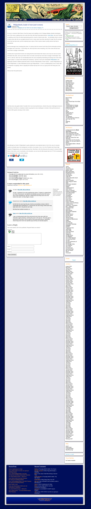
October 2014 (69, 329)
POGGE (68, 226)
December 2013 (69, 341)
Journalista (68, 195)
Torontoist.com (69, 247)
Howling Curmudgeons (71, 191)
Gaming (67, 104)
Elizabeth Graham (70, 83)
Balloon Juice (69, 170)
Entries (69, 447)
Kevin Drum (68, 200)
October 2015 (69, 314)
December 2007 (69, 431)
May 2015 (68, 320)
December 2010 (69, 386)
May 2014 (68, 335)
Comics (67, 100)
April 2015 (68, 321)
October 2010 (69, 389)
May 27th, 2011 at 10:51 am (26, 213)
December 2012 (69, 356)
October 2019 (69, 280)
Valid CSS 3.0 (48, 499)
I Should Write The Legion (72, 106)
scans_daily (68, 230)
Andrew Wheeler (70, 169)
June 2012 (68, 364)
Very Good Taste (70, 249)
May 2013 (68, 350)
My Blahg (68, 212)
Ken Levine (68, 197)
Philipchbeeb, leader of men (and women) (28, 25)
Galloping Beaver (70, 187)
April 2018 (68, 285)
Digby (67, 182)
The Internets (69, 116)
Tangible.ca (68, 234)
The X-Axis (68, 246)
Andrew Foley (69, 80)
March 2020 (68, 276)
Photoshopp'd (69, 114)
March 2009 (68, 412)
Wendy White (69, 90)
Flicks (67, 102)
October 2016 (69, 299)
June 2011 (68, 379)
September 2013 (70, 345)
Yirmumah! (68, 252)
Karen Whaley (69, 86)
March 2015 (68, 322)
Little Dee (68, 209)
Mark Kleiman (69, 210)
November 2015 (69, 312)
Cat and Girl (68, 174)
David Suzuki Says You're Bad (73, 101)
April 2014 (68, 336)
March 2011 (68, 382)
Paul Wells (68, 221)
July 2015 (68, 317)
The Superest (69, 245)
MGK (18, 26)
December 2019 (69, 279)
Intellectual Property (70, 107)
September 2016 (70, 300)
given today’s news (13, 484)
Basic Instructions (70, 171)
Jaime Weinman (69, 84)
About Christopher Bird (71, 132)
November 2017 (69, 291)
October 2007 (69, 434)
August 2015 (69, 316)
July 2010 (68, 392)
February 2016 (69, 309)
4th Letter (68, 167)
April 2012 (68, 366)
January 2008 (69, 430)
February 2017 (69, 294)
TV (42, 27)
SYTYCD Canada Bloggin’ (16, 178)
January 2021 (69, 271)
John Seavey (69, 194)
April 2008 (68, 426)
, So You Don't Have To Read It (73, 141)
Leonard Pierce (69, 204)
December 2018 (69, 284)
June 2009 (68, 409)
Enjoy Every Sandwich (71, 184)
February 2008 (69, 429)
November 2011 (69, 372)
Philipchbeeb (54, 59)
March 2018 (68, 286)
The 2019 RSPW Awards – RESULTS (18, 489)
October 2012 (69, 359)
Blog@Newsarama (70, 172)
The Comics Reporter (71, 237)
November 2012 (69, 357)
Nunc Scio (68, 216)
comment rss (21, 185)
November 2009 (69, 402)
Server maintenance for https (15, 469)
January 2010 (69, 400)
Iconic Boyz (50, 35)
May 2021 (68, 270)
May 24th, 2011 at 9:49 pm (24, 189)
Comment (9, 229)
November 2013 (69, 342)
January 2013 (69, 355)
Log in (67, 446)
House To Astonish (70, 190)
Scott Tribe (68, 232)
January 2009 (69, 415)
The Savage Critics (70, 244)
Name (9, 248)
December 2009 (69, 401)
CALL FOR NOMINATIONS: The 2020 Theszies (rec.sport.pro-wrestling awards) (20, 482)
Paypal (74, 260)
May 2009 (68, 410)
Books (67, 99)
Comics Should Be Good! (72, 177)
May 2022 (68, 267)
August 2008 (69, 421)
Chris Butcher (69, 175)
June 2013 (68, 349)
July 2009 (68, 407)
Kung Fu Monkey (70, 201)
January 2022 (69, 269)
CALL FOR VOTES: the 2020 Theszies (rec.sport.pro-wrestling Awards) (18, 479)
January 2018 (69, 289)
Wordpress (47, 500)
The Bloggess (69, 236)
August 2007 (69, 436)
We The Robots (69, 250)
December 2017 (69, 290)
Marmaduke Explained (71, 211)
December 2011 (69, 371)
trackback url (29, 185)
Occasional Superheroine (72, 219)
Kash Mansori (69, 196)
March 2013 (68, 352)
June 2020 (68, 275)
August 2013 (69, 346)
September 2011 (70, 375)
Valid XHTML (41, 499)
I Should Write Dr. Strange (72, 105)
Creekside (68, 179)
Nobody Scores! (69, 214)
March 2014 (68, 337)
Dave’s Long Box (70, 180)
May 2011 (68, 380)
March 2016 (68, 307)
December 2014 (69, 326)
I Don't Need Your (72, 133)
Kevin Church (69, 199)
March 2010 (68, 397)
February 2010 (69, 399)
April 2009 (68, 411)
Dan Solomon (69, 81)
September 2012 (70, 360)
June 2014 (68, 334)
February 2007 (69, 439)
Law (67, 110)
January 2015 (69, 325)
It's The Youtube (69, 109)
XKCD (67, 251)
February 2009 (69, 414)
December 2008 (69, 416)
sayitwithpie (68, 229)
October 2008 (69, 419)
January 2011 (69, 385)
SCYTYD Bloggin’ (13, 175)
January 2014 (69, 340)
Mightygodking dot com (46, 498)
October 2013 (69, 344)
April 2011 (68, 381)
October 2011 (69, 374)
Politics (67, 115)
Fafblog (67, 186)
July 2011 (68, 377)
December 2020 (69, 272)
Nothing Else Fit (69, 112)
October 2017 (69, 292)
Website (9, 254)
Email (9, 251)
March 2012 (68, 367)
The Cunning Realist (70, 239)
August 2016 (69, 301)
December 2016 (69, 296)
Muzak (67, 111)
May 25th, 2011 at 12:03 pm (29, 201)
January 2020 (69, 277)
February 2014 (69, 339)
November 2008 (69, 417)
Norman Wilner (69, 215)
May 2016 (68, 305)
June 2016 (68, 304)
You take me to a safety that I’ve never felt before (21, 174)
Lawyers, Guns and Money (72, 202)
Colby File (68, 176)
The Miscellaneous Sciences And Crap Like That (72, 118)
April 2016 (68, 306)
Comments (69, 448)
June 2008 (68, 424)
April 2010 (68, 396)
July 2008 (68, 422)
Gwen (14, 213)
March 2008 (68, 427)
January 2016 (69, 310)
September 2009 (70, 405)
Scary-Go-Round (70, 231)
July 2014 (68, 332)
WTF (67, 122)
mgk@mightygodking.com (71, 45)
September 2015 (70, 315)
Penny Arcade (69, 222)
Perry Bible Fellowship (71, 224)
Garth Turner (69, 189)
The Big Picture (69, 235)
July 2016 (68, 302)
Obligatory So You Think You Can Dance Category (29, 27)
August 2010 (69, 391)
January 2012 (69, 370)
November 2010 (69, 387)
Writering (68, 121)
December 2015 (69, 311)
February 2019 (69, 281)
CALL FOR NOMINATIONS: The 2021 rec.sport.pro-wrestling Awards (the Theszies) (19, 474)
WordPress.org (69, 450)
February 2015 (69, 324)
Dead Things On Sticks (71, 181)
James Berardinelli (70, 192)
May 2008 (68, 425)
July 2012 (68, 362)
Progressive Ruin (70, 227)
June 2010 (68, 394)
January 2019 (69, 282)
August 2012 (69, 361)
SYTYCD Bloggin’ (13, 176)
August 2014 (69, 331)
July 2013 (68, 347)
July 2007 (68, 437)
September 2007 (70, 435)
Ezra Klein (68, 185)
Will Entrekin (69, 89)
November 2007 (69, 432)
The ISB (68, 240)
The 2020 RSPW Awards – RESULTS (18, 476)
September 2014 (70, 330)
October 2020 (69, 274)
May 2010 (68, 395)
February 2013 (69, 354)
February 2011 (69, 384)
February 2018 (69, 287)
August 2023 (69, 266)
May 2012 (68, 365)
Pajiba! (67, 220)
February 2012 (69, 369)
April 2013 (68, 351)
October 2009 (69, 404)
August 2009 (69, 406)
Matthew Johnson (70, 88)
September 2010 (70, 390)
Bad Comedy (69, 97)
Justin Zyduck (69, 85)
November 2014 (69, 327)
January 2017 (69, 295)
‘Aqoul (67, 166)
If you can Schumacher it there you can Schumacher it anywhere (18, 486)
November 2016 (69, 297)
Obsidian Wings (69, 217)
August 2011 (69, 376)
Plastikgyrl (68, 225)
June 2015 (68, 319)
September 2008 (70, 420)
